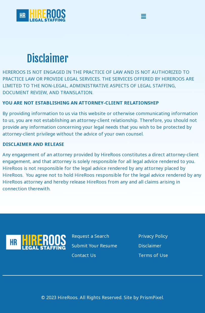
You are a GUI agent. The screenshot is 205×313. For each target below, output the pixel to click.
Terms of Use (153, 255)
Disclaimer (149, 246)
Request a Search (90, 236)
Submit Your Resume (94, 246)
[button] (143, 16)
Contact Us (84, 255)
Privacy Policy (153, 236)
